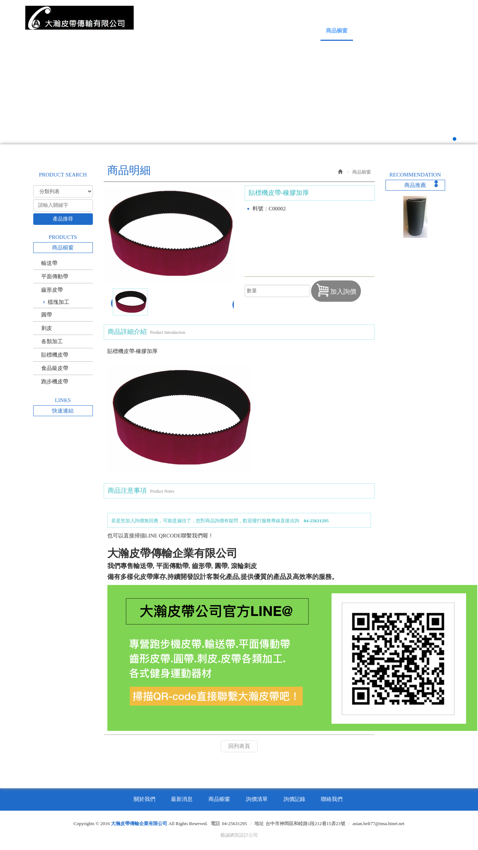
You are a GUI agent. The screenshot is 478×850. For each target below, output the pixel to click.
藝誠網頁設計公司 (239, 835)
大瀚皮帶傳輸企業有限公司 (79, 18)
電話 (215, 823)
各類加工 (52, 341)
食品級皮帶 (54, 368)
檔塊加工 (58, 302)
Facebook (421, 13)
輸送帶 (49, 263)
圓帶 (46, 315)
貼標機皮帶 (54, 355)
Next (457, 85)
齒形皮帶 (52, 290)
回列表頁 (239, 746)
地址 (259, 823)
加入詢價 (336, 290)
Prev (20, 85)
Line (437, 13)
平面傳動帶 (54, 276)
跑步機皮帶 (54, 381)
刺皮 (46, 328)
